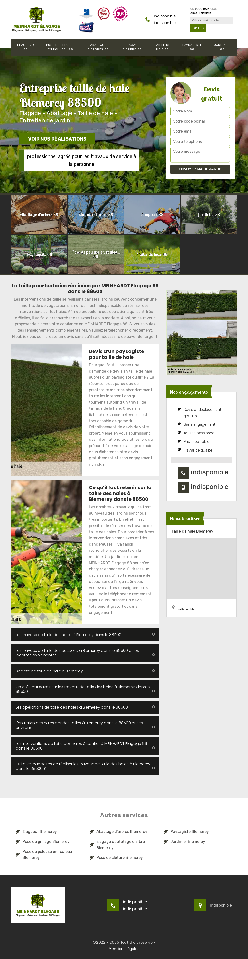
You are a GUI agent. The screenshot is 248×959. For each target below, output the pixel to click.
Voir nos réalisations (57, 139)
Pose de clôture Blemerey (116, 857)
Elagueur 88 (25, 47)
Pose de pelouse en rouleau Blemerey (44, 854)
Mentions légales (124, 948)
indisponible (165, 16)
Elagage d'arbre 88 (132, 47)
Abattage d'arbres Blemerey (118, 831)
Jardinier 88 (222, 47)
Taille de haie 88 (162, 47)
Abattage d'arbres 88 (98, 47)
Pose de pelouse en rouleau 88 (60, 47)
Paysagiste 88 (192, 47)
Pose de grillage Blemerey (43, 841)
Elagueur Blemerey (36, 831)
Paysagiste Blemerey (186, 831)
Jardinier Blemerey (184, 841)
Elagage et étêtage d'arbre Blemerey (117, 844)
